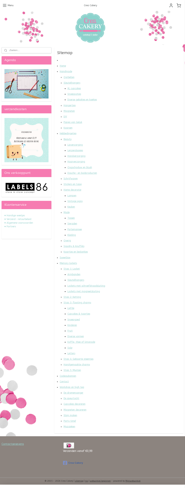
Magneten (69, 111)
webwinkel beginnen (100, 481)
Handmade (66, 71)
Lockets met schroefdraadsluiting (86, 285)
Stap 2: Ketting (72, 297)
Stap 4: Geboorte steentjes (78, 359)
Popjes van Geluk (73, 122)
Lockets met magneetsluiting (83, 291)
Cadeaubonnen (68, 376)
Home (63, 66)
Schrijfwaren (71, 178)
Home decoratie (72, 189)
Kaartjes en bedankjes (76, 251)
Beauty (68, 139)
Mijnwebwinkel (133, 481)
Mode (67, 212)
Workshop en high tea (72, 387)
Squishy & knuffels (74, 246)
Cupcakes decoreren (74, 404)
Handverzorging (76, 156)
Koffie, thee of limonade (81, 342)
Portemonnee (74, 229)
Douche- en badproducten (82, 173)
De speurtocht (71, 398)
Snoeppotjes (74, 94)
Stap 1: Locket (72, 268)
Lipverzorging (75, 144)
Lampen (71, 195)
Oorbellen (69, 77)
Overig (67, 240)
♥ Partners (10, 226)
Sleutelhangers (72, 82)
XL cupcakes (74, 88)
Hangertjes (70, 105)
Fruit (70, 330)
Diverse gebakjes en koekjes (82, 99)
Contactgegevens (13, 444)
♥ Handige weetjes (14, 215)
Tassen (71, 218)
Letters (71, 353)
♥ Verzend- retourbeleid (17, 219)
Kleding (71, 235)
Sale (69, 347)
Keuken (71, 206)
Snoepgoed (73, 319)
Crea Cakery (73, 463)
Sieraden (72, 223)
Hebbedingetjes (68, 133)
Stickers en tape (73, 184)
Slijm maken (70, 415)
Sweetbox (65, 257)
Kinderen (72, 325)
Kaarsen (68, 127)
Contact (64, 381)
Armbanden (73, 274)
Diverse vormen (75, 336)
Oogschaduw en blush (79, 167)
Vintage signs (75, 201)
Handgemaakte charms (77, 364)
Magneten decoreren (75, 409)
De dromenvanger (73, 392)
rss (86, 481)
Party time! (70, 421)
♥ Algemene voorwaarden (18, 223)
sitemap (79, 481)
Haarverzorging (76, 161)
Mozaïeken (69, 426)
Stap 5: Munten (72, 370)
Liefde (70, 308)
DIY (65, 116)
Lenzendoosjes (75, 150)
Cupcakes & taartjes (78, 313)
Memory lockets (68, 263)
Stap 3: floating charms (77, 302)
